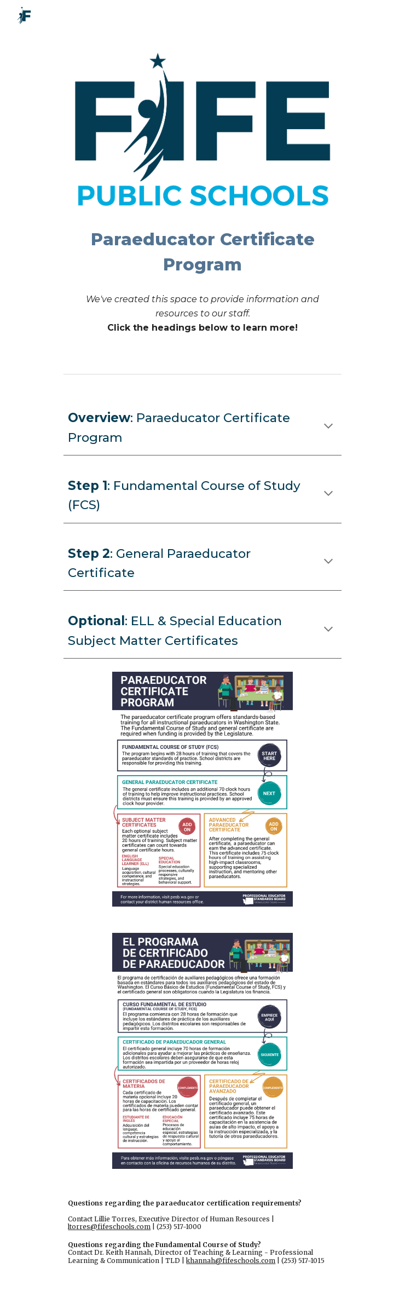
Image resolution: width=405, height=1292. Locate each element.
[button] (328, 427)
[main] (202, 252)
